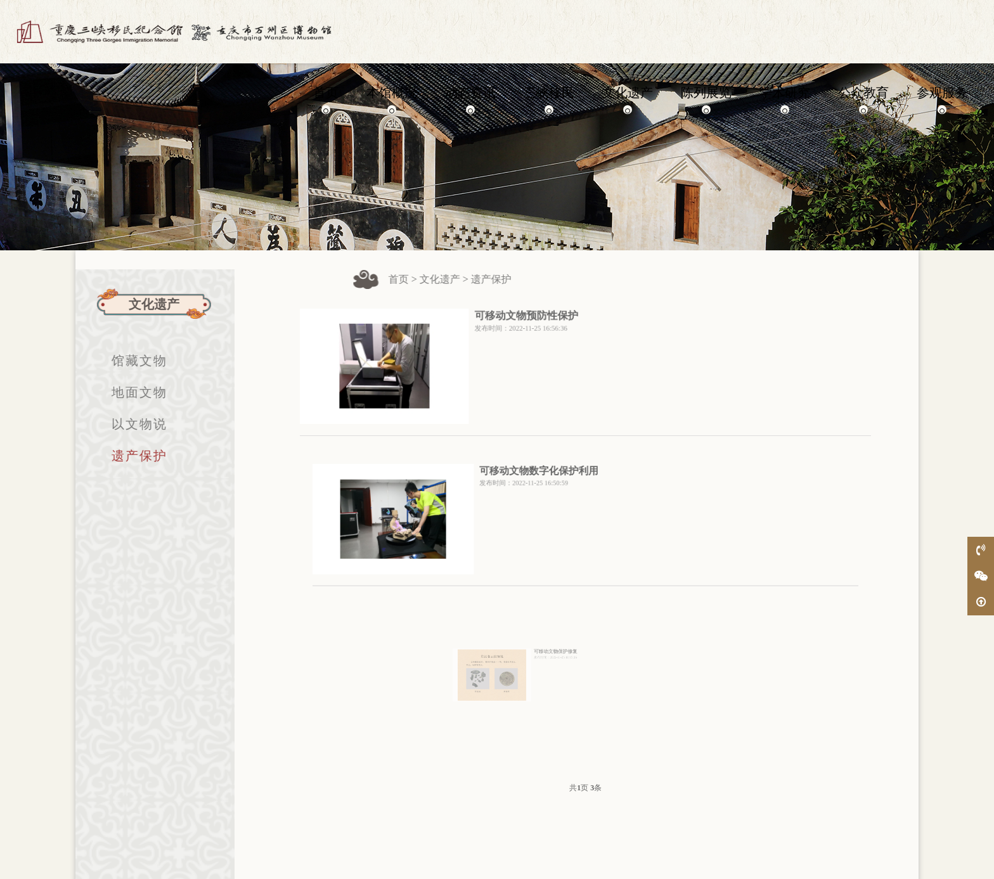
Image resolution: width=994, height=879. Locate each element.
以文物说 (129, 424)
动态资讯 (470, 99)
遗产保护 (129, 456)
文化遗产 (627, 99)
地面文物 (129, 392)
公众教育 (863, 99)
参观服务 (942, 99)
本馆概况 (392, 99)
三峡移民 (549, 99)
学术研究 (785, 99)
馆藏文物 (129, 361)
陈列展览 (706, 99)
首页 (325, 99)
